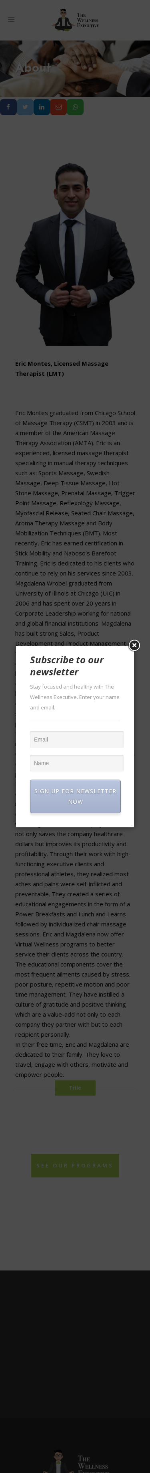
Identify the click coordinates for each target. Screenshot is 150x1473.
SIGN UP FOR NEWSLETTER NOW (75, 796)
